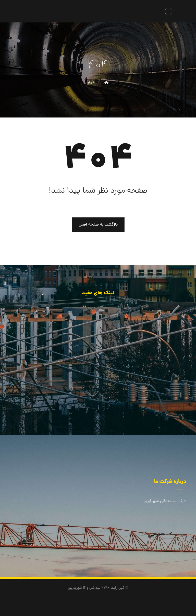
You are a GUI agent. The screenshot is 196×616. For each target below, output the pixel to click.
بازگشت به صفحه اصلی (98, 224)
